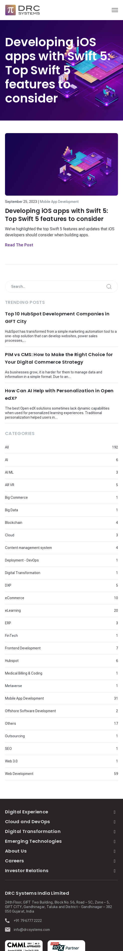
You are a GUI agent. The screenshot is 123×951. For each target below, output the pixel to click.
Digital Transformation (22, 573)
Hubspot (12, 661)
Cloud (9, 535)
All (7, 447)
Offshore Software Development (30, 711)
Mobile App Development (59, 202)
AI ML (9, 472)
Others (10, 723)
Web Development (19, 774)
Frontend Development (23, 648)
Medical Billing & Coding (23, 673)
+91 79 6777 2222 (28, 921)
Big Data (11, 510)
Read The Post (19, 245)
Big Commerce (16, 497)
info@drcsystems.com (32, 930)
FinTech (11, 636)
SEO (8, 749)
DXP (8, 585)
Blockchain (13, 523)
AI (6, 460)
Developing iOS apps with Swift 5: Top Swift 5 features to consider (56, 215)
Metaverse (13, 686)
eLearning (13, 610)
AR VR (9, 485)
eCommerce (14, 598)
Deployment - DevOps (22, 560)
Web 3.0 (11, 761)
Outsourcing (15, 736)
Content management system (28, 548)
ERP (8, 623)
